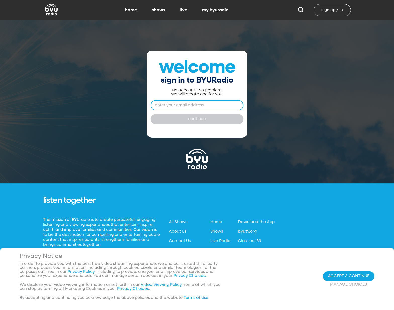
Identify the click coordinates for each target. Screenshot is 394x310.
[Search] (301, 10)
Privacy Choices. (189, 276)
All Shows (178, 222)
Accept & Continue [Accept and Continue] (348, 276)
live (183, 10)
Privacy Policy (81, 272)
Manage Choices (348, 285)
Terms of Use (196, 298)
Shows (216, 232)
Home (216, 222)
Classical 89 (249, 241)
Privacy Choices (133, 289)
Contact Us (180, 241)
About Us (177, 232)
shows (158, 10)
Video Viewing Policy (161, 285)
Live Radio (220, 241)
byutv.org (247, 232)
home (131, 10)
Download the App (256, 222)
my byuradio (215, 10)
